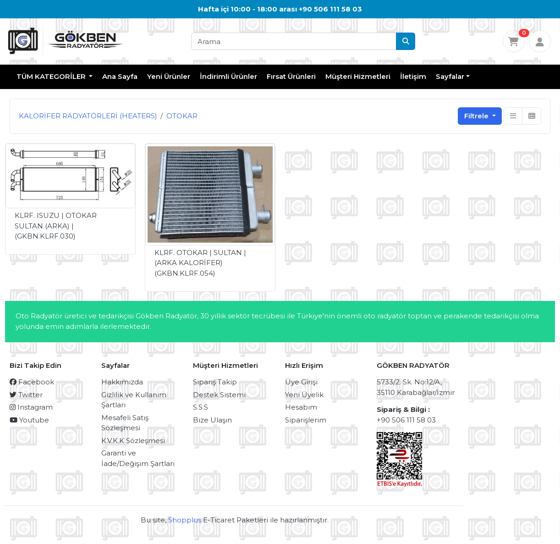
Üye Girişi (301, 381)
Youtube (29, 420)
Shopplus (184, 520)
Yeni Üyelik (304, 394)
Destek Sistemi (219, 394)
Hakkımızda (122, 381)
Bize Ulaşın (212, 420)
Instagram (31, 407)
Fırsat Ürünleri (291, 76)
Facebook (32, 381)
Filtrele (477, 115)
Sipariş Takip (215, 381)
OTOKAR (182, 115)
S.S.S (200, 407)
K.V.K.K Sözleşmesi (133, 440)
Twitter (26, 394)
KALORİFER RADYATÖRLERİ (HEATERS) (88, 115)
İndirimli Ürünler (228, 76)
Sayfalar (450, 76)
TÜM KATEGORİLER (52, 76)
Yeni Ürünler (168, 76)
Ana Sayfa (119, 76)
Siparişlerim (305, 420)
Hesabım (301, 407)
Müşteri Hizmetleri (357, 76)
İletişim (413, 76)
